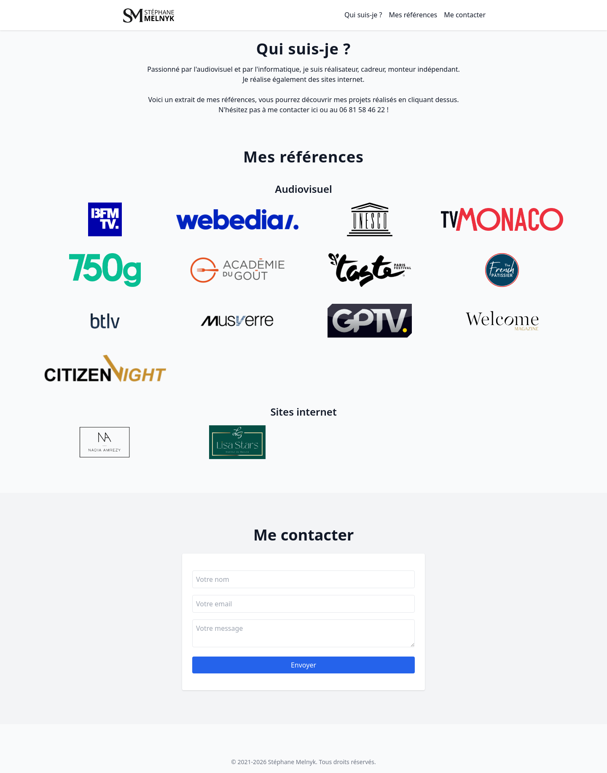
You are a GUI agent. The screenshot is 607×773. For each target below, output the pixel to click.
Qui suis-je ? (363, 14)
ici (314, 109)
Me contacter (465, 14)
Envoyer (303, 665)
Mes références (413, 14)
